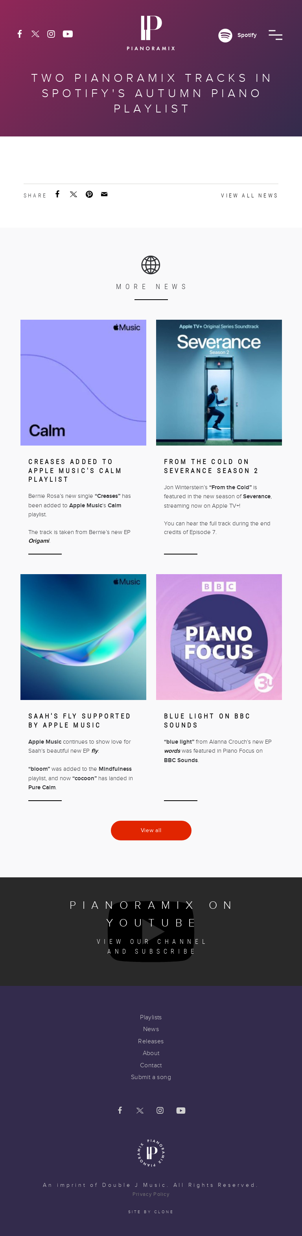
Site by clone (151, 1212)
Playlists (151, 1017)
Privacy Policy (151, 1194)
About (151, 1053)
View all (151, 830)
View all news (249, 195)
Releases (151, 1041)
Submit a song (151, 1077)
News (151, 1029)
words (172, 751)
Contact (151, 1065)
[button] (275, 35)
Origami (38, 541)
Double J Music (134, 1185)
